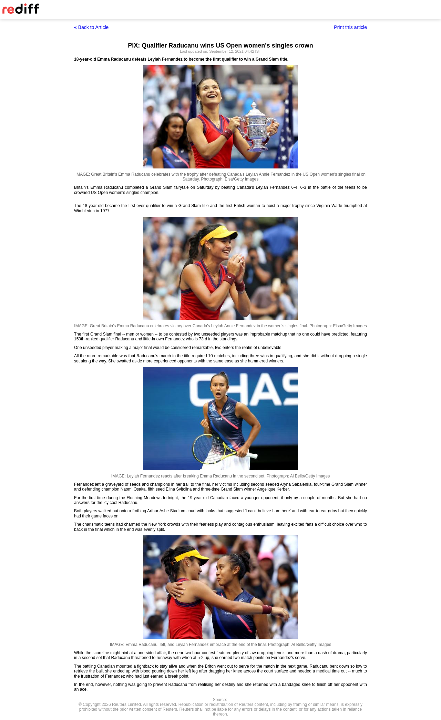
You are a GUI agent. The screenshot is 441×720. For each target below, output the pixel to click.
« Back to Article (91, 27)
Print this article (350, 27)
